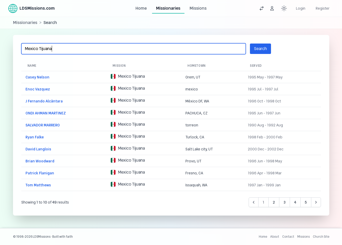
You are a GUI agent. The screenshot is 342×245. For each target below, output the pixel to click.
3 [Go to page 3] (284, 202)
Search (260, 49)
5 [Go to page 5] (306, 202)
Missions (198, 8)
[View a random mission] (261, 8)
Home (141, 8)
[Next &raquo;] (316, 202)
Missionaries (168, 8)
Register (323, 8)
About (274, 237)
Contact (288, 237)
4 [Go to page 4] (295, 202)
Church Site (321, 237)
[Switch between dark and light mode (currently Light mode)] (284, 8)
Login (300, 8)
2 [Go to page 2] (274, 202)
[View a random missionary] (272, 8)
